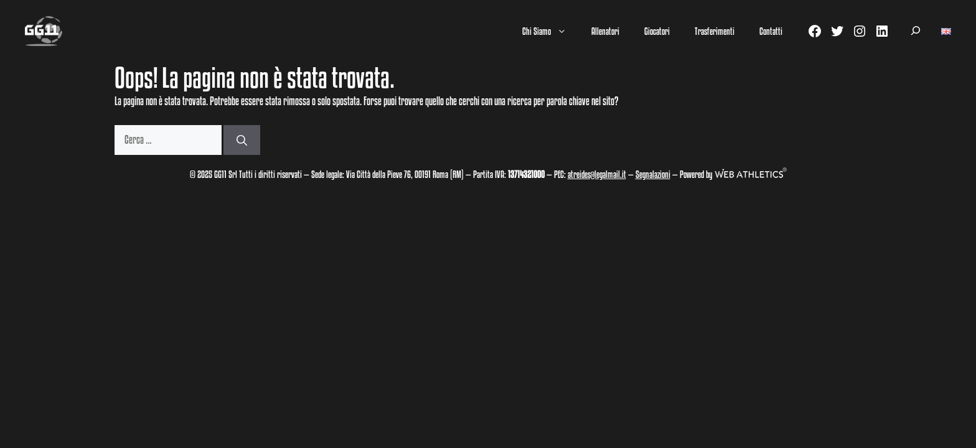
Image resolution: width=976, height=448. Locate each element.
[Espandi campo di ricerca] (915, 31)
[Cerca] (241, 140)
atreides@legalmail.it (597, 174)
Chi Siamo (550, 31)
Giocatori (657, 31)
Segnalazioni (653, 174)
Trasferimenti (714, 31)
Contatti (770, 31)
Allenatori (605, 31)
